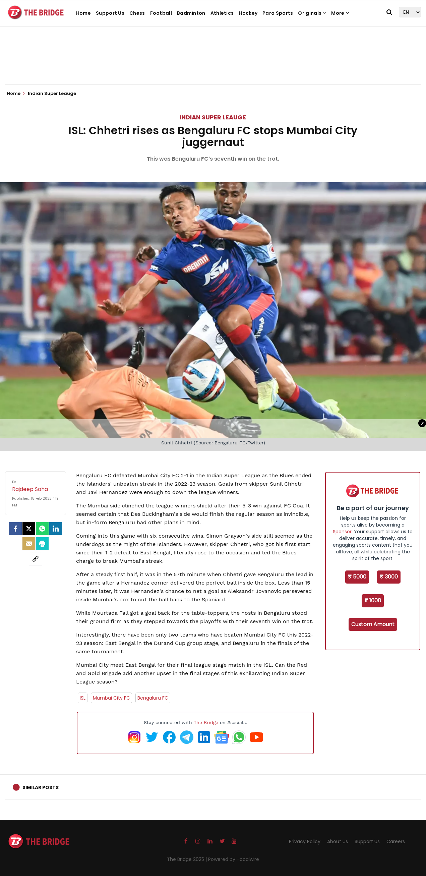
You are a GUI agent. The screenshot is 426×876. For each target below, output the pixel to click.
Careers (395, 841)
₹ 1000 (372, 600)
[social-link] (35, 558)
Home (83, 13)
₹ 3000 (389, 577)
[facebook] (15, 528)
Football (161, 13)
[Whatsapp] (42, 528)
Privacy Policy (304, 841)
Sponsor (342, 531)
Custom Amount (372, 624)
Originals (312, 13)
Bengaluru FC (152, 698)
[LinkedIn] (55, 528)
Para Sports (277, 13)
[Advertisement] (213, 63)
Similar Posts (40, 787)
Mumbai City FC (111, 698)
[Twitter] (29, 528)
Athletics (222, 13)
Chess (137, 13)
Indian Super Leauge (213, 117)
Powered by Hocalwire (233, 859)
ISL (82, 698)
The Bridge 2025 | (187, 859)
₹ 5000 (357, 577)
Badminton (191, 13)
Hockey (248, 13)
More (340, 13)
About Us (337, 841)
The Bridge (206, 722)
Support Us (110, 13)
